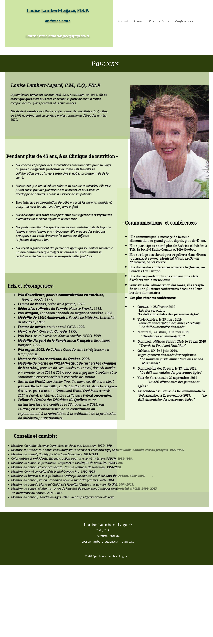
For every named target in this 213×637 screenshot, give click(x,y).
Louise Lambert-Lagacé (108, 524)
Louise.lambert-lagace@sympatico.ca (107, 541)
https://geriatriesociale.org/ (95, 497)
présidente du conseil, (31, 493)
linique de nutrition (93, 156)
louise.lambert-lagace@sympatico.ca (64, 36)
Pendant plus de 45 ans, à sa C (39, 156)
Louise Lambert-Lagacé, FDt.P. (58, 10)
